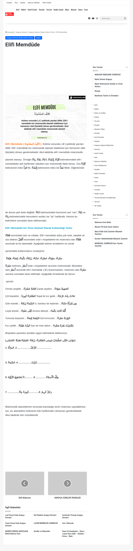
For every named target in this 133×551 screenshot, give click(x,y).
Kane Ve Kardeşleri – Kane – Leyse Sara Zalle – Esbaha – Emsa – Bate (74, 533)
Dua (16, 3)
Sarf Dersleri (99, 137)
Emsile (41, 10)
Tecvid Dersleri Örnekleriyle (105, 198)
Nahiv (23, 10)
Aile (95, 157)
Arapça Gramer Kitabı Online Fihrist (42, 32)
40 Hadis (97, 206)
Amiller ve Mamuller (42, 531)
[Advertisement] (46, 71)
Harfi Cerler (32, 10)
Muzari (74, 10)
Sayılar (22, 3)
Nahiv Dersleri (99, 173)
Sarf (17, 10)
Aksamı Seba (99, 129)
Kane (80, 10)
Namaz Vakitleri (34, 3)
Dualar (96, 125)
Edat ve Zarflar (100, 113)
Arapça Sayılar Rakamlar (104, 145)
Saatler (97, 169)
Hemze (97, 149)
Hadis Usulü (58, 10)
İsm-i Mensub (68, 523)
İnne (86, 10)
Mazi (67, 10)
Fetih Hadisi (46, 3)
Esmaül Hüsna (100, 185)
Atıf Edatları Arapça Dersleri (45, 515)
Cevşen (9, 3)
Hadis (96, 117)
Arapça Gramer (21, 32)
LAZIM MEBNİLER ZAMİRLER (46, 523)
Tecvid (49, 10)
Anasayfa (9, 32)
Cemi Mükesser (100, 165)
